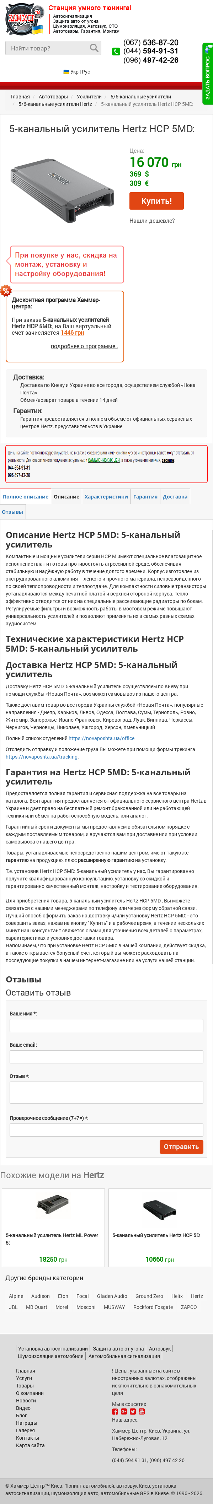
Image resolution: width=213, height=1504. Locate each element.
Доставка (175, 496)
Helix (177, 1296)
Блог (21, 1415)
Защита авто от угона (118, 1348)
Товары (25, 1385)
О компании (30, 1393)
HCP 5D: (156, 1235)
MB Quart (36, 1307)
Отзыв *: (20, 1076)
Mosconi (86, 1307)
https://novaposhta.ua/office (101, 738)
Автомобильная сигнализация (124, 1356)
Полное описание (25, 496)
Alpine (16, 1296)
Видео (23, 1408)
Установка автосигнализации (53, 1348)
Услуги (24, 1378)
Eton (63, 1296)
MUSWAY (114, 1307)
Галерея (25, 1430)
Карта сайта (30, 1445)
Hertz (197, 1296)
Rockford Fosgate (153, 1307)
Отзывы (12, 511)
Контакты (27, 1437)
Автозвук (160, 1348)
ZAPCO (189, 1307)
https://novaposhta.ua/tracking (42, 756)
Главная (25, 1370)
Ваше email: (23, 1044)
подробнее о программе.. (84, 346)
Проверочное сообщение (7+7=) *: (49, 1118)
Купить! (156, 201)
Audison (40, 1296)
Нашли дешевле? (152, 220)
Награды (26, 1422)
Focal (82, 1296)
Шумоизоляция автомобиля (51, 1356)
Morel (61, 1307)
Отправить (181, 1146)
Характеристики (106, 496)
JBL (13, 1307)
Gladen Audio (112, 1296)
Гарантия (145, 496)
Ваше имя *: (23, 1013)
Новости (26, 1400)
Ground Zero (149, 1296)
